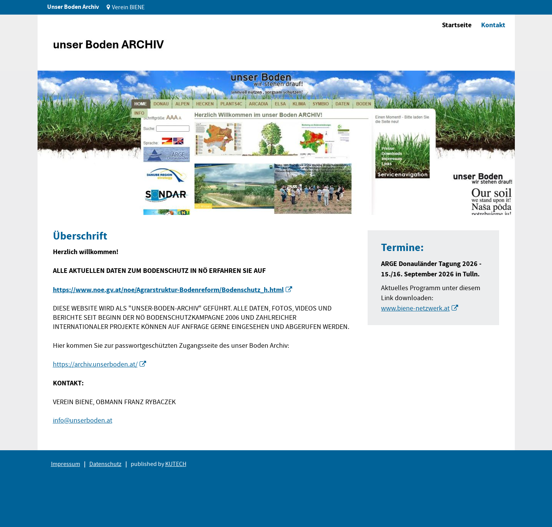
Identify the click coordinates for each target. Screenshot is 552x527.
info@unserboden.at (82, 420)
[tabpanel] (276, 143)
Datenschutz (105, 464)
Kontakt (493, 25)
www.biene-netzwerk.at (415, 308)
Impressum (65, 464)
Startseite (457, 25)
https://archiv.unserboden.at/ (95, 364)
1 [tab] (56, 203)
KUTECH (175, 464)
